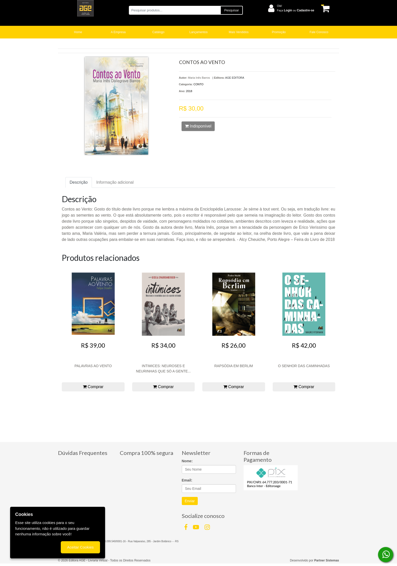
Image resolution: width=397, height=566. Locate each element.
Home (78, 32)
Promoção (279, 32)
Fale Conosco (319, 32)
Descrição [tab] (79, 182)
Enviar (190, 501)
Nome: (187, 461)
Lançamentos (198, 32)
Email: (187, 480)
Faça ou (295, 10)
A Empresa (118, 32)
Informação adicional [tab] (115, 182)
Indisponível (198, 126)
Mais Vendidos (239, 32)
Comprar (93, 387)
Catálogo (158, 32)
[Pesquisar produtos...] (174, 10)
